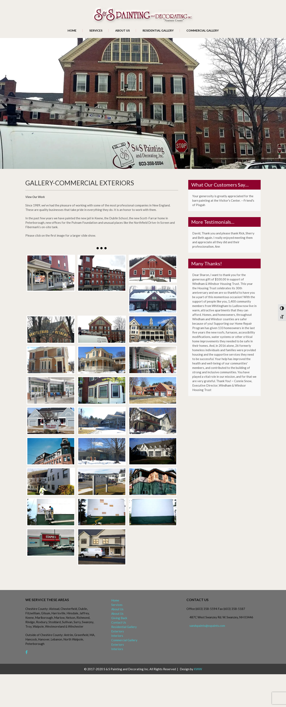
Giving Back (119, 618)
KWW (198, 669)
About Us (122, 30)
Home (72, 30)
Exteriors (117, 631)
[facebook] (26, 652)
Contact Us (118, 622)
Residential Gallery (158, 30)
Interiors (117, 635)
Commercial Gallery (202, 30)
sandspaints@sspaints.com (207, 625)
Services (95, 30)
